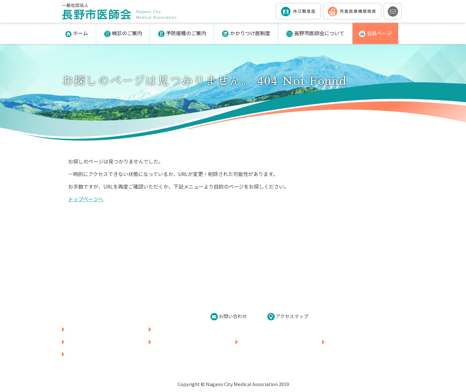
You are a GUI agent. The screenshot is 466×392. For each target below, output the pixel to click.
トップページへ (85, 199)
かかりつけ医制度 (246, 33)
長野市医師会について (315, 33)
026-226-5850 (93, 315)
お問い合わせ (228, 317)
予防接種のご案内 (182, 33)
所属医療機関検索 (172, 329)
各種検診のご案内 (85, 341)
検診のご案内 (123, 33)
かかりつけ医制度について (269, 341)
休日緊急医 (78, 329)
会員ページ (375, 33)
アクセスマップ (287, 317)
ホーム (76, 33)
